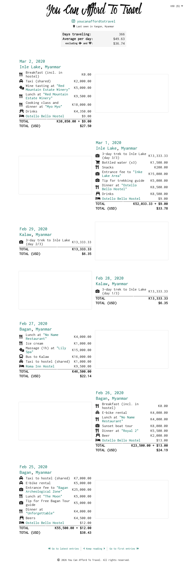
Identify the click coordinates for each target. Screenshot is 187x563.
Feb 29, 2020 (33, 228)
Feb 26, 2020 (110, 392)
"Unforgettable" (40, 513)
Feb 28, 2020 (110, 278)
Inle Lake (30, 66)
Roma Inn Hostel (40, 366)
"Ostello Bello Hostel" (119, 187)
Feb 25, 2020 (33, 466)
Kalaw (25, 234)
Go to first (124, 548)
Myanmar (53, 66)
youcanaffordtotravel (94, 21)
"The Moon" (52, 496)
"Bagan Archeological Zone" (47, 489)
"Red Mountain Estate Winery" (48, 88)
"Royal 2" (130, 431)
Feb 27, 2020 (33, 323)
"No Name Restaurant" (42, 337)
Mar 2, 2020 (32, 61)
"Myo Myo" (53, 106)
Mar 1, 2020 (108, 142)
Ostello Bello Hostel (45, 116)
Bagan (25, 328)
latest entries (63, 548)
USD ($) (176, 6)
